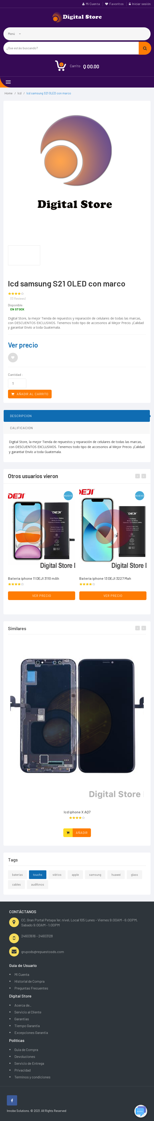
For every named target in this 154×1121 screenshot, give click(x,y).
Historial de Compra (29, 981)
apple (75, 878)
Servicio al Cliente (27, 1012)
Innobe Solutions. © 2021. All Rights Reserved (36, 1111)
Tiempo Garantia (27, 1025)
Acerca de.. (22, 1005)
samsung (95, 878)
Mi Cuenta (93, 4)
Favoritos (116, 4)
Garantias (21, 1019)
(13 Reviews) (18, 299)
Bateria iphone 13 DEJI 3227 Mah (105, 578)
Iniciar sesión (141, 4)
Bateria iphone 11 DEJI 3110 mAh (33, 578)
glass (134, 878)
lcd (19, 93)
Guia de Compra (26, 1049)
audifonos (37, 888)
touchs (37, 878)
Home (9, 93)
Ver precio (23, 345)
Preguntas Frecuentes (31, 988)
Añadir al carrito (29, 394)
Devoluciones (24, 1056)
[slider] (16, 294)
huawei (116, 878)
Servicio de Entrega (29, 1063)
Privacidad (22, 1070)
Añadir (82, 836)
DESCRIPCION (21, 419)
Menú (14, 34)
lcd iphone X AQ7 (77, 815)
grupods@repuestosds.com (42, 951)
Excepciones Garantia (31, 1032)
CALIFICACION (21, 431)
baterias (17, 878)
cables (16, 888)
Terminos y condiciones (32, 1077)
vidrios (57, 878)
